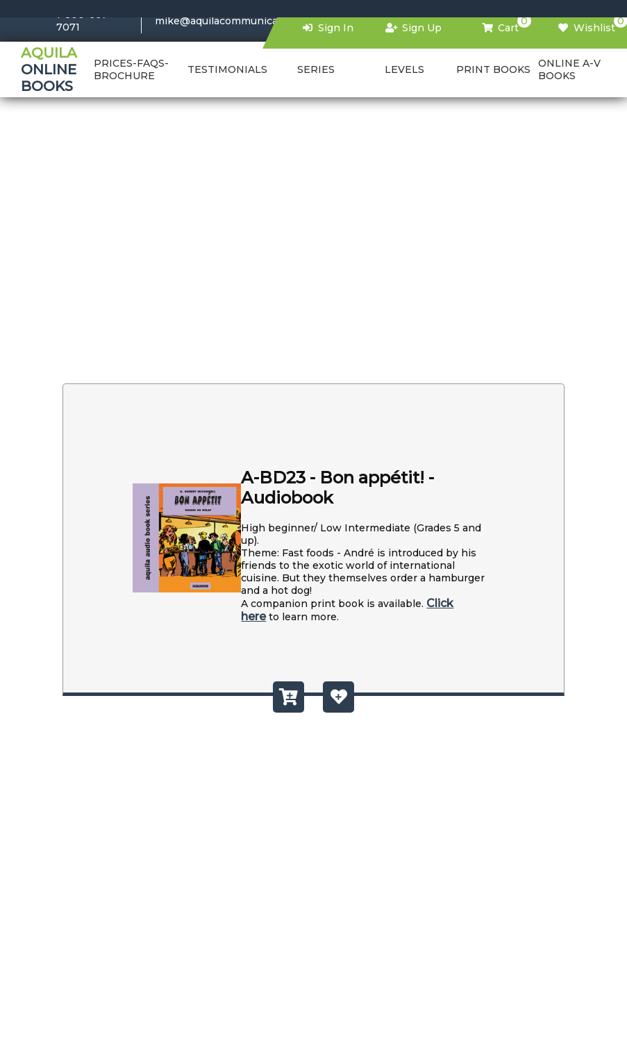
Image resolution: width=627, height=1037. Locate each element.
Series (316, 69)
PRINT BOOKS (493, 69)
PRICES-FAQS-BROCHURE (131, 69)
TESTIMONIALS (227, 69)
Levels (404, 69)
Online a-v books (569, 69)
